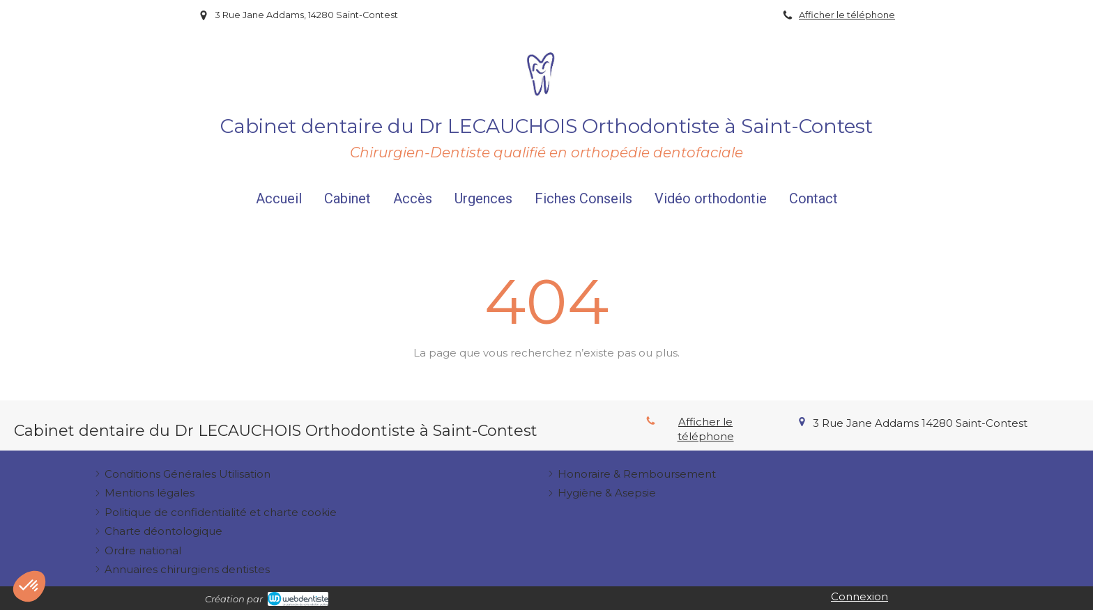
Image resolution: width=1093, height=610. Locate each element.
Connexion (859, 596)
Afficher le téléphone (847, 15)
